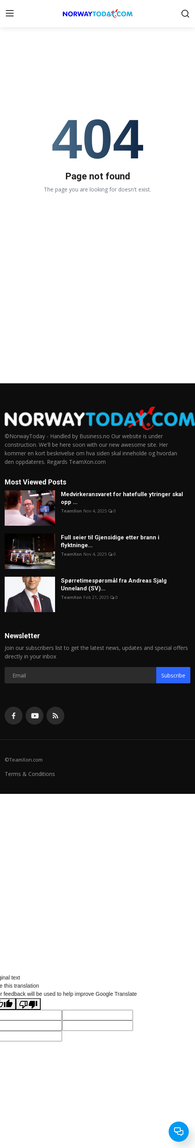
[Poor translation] (28, 1004)
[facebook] (13, 716)
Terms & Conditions (30, 774)
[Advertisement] (97, 875)
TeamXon (71, 511)
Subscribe (173, 675)
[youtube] (34, 716)
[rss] (55, 716)
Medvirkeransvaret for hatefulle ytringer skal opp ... (122, 498)
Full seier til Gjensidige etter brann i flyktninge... (110, 541)
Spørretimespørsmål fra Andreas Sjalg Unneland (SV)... (114, 584)
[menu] (9, 13)
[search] (185, 13)
